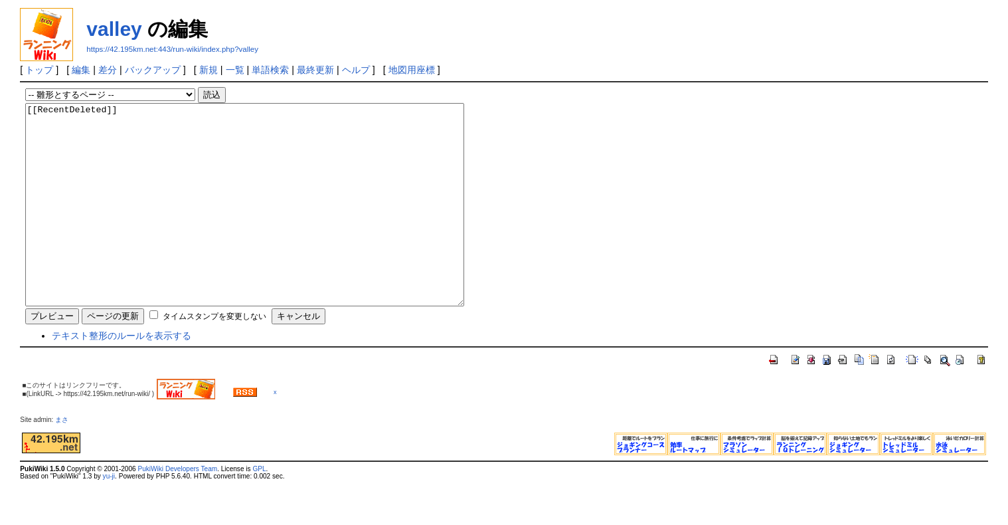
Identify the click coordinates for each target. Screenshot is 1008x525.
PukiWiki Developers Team (177, 508)
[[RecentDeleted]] (271, 224)
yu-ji (109, 516)
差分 (107, 69)
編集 (81, 69)
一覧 (235, 69)
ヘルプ (356, 69)
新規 (208, 69)
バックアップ (153, 69)
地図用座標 (411, 69)
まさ (65, 459)
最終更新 (315, 69)
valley (113, 29)
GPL (259, 508)
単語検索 (270, 69)
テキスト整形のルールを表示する (121, 375)
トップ (39, 69)
